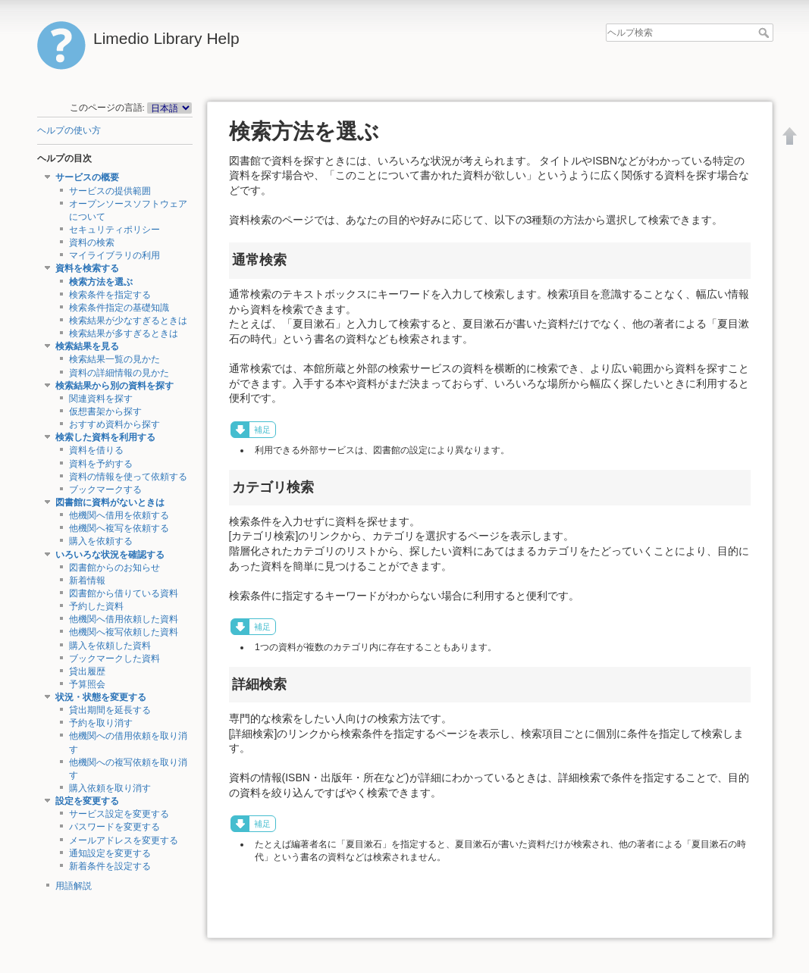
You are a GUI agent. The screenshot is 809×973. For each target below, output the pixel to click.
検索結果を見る (87, 346)
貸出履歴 (87, 671)
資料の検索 (91, 242)
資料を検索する (87, 268)
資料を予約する (101, 463)
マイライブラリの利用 (114, 255)
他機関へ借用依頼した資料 (123, 619)
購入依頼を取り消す (110, 788)
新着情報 (87, 580)
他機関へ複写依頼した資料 (123, 632)
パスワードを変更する (114, 826)
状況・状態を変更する (100, 697)
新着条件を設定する (110, 866)
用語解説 (73, 886)
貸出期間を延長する (110, 710)
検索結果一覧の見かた (114, 359)
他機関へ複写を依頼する (119, 528)
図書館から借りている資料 (123, 593)
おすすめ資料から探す (114, 424)
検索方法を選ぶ (101, 282)
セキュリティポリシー (114, 229)
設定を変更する (87, 801)
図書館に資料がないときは (110, 502)
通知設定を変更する (110, 853)
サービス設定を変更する (119, 814)
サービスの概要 (87, 177)
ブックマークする (105, 489)
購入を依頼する (101, 541)
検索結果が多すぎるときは (123, 333)
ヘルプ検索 (765, 32)
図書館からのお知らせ (114, 567)
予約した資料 (96, 606)
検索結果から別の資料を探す (114, 385)
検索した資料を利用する (105, 437)
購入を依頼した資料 (110, 645)
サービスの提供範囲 (110, 191)
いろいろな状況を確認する (110, 554)
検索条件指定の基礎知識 (119, 307)
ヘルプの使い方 (69, 130)
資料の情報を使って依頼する (128, 476)
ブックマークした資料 (114, 658)
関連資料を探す (101, 398)
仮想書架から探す (105, 411)
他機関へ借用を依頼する (119, 515)
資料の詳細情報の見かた (119, 373)
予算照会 (87, 684)
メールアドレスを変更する (123, 840)
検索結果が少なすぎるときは (128, 320)
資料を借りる (96, 450)
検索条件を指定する (110, 294)
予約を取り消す (101, 723)
